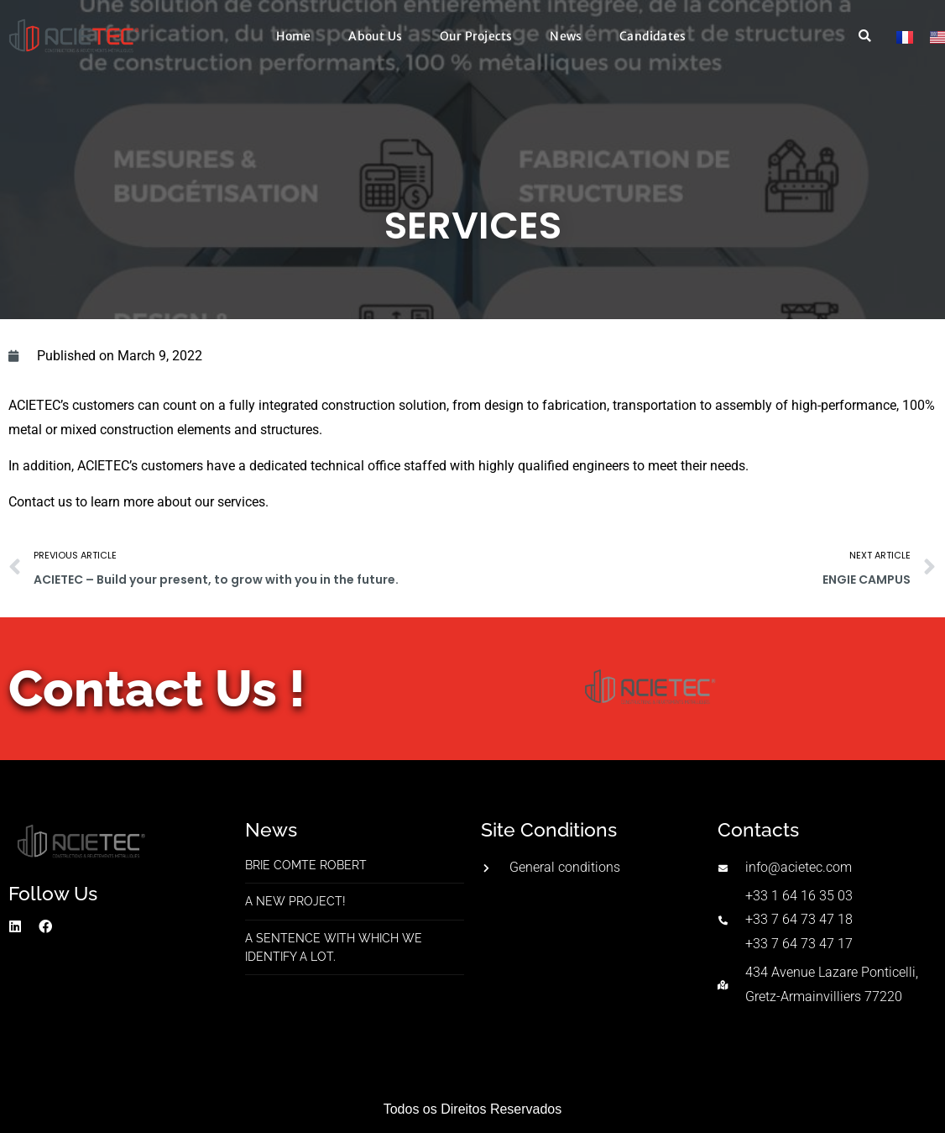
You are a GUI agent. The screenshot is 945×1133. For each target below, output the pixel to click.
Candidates (652, 36)
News (566, 36)
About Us (375, 36)
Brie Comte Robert (306, 865)
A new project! (295, 901)
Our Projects (476, 36)
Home (293, 36)
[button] (865, 36)
